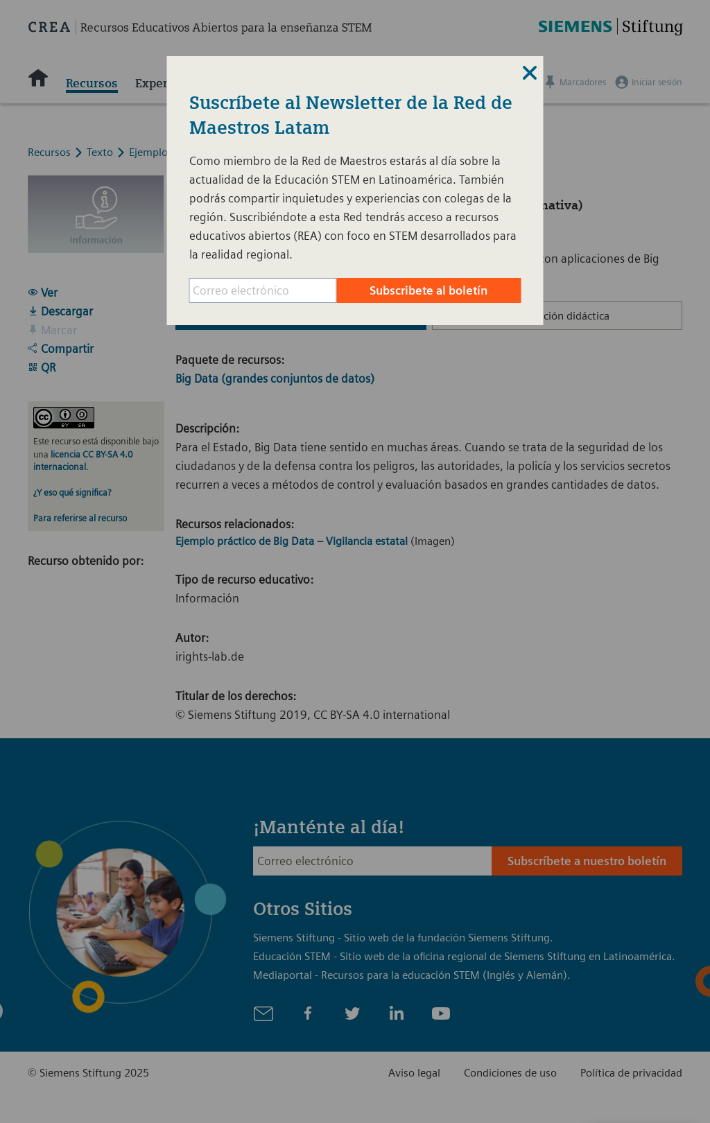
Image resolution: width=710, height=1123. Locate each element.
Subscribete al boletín (428, 290)
